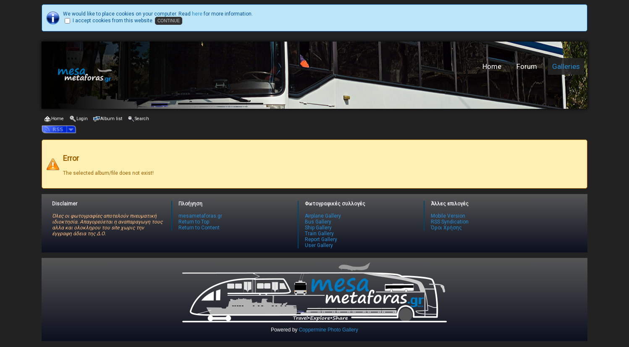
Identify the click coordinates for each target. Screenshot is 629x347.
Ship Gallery (318, 228)
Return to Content (199, 228)
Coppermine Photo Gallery (328, 330)
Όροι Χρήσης (446, 228)
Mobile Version (448, 216)
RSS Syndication (450, 222)
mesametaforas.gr (200, 216)
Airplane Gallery (323, 216)
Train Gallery (319, 234)
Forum (526, 66)
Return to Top (193, 222)
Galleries (566, 66)
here (197, 14)
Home (491, 66)
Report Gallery (321, 239)
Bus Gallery (318, 222)
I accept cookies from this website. (113, 21)
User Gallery (319, 245)
